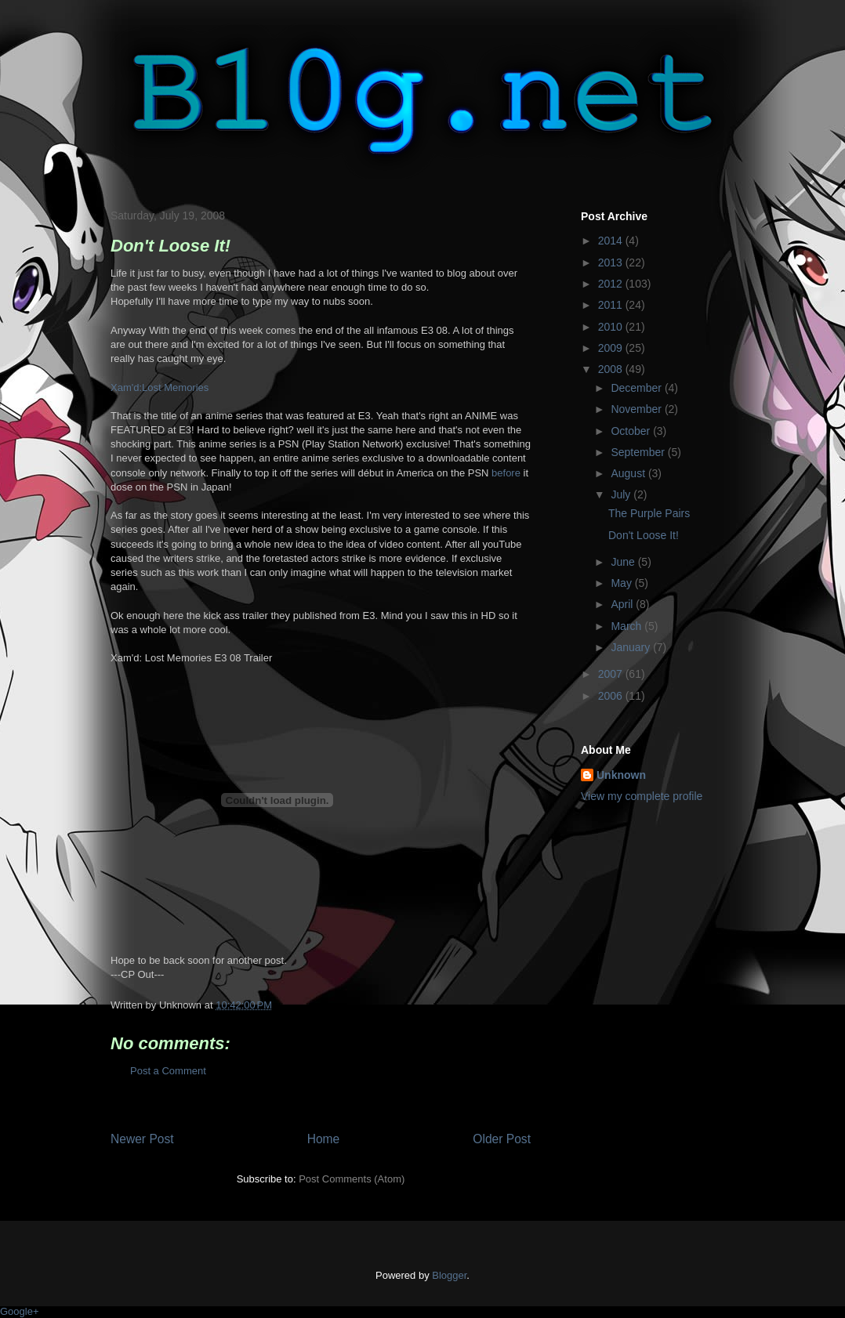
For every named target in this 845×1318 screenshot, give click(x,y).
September (639, 452)
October (632, 431)
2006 (612, 696)
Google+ (19, 1311)
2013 (612, 262)
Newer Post (142, 1139)
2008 (612, 369)
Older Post (502, 1139)
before (505, 473)
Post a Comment (168, 1071)
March (627, 626)
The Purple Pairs (649, 513)
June (624, 562)
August (629, 473)
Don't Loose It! (643, 535)
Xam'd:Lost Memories (160, 387)
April (623, 604)
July (622, 494)
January (632, 647)
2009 (612, 348)
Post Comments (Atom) (351, 1179)
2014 (612, 240)
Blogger (449, 1275)
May (622, 583)
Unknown (621, 775)
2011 (612, 305)
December (637, 388)
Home (323, 1139)
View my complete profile (641, 796)
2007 (612, 674)
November (637, 409)
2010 (612, 326)
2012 (612, 283)
